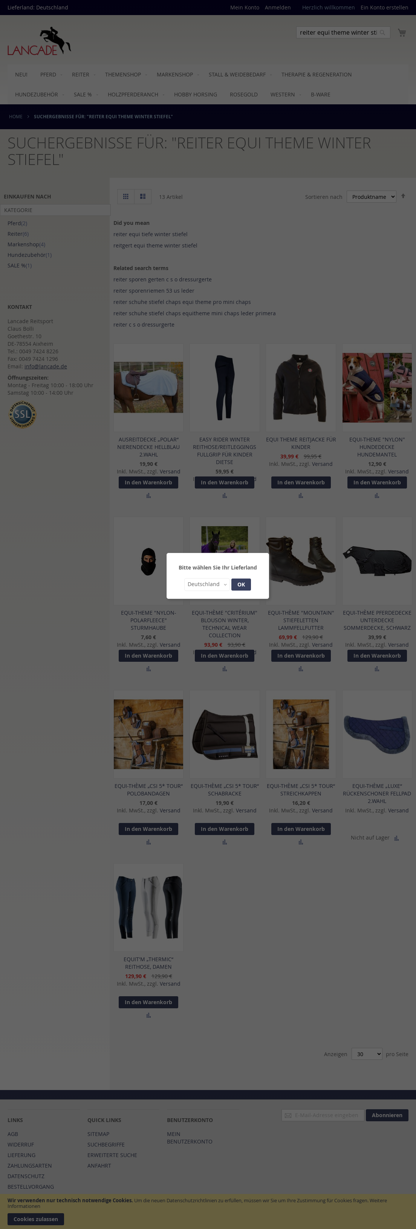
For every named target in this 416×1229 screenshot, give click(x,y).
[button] (207, 584)
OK (241, 584)
